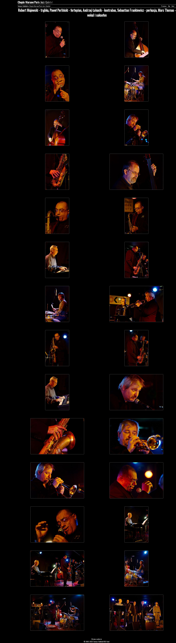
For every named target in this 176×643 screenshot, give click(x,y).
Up (169, 6)
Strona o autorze (96, 639)
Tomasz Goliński (23, 6)
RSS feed (106, 641)
